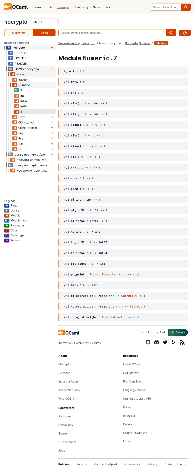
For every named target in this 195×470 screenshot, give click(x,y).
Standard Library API (137, 398)
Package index (68, 43)
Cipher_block (26, 122)
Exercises (129, 415)
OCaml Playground (135, 433)
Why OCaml (66, 398)
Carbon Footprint (105, 464)
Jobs (61, 450)
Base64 (23, 79)
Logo (126, 441)
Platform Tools (133, 381)
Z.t (82, 71)
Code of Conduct (176, 464)
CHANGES (21, 53)
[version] (44, 22)
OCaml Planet (67, 442)
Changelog (65, 364)
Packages (63, 7)
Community (81, 7)
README (20, 63)
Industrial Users (68, 381)
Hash (21, 117)
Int (22, 95)
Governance (132, 464)
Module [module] (161, 43)
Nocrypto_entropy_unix (31, 170)
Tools (48, 7)
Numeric (24, 85)
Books (127, 407)
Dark (161, 332)
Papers (127, 424)
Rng (20, 133)
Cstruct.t (129, 296)
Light (146, 332)
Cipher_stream (27, 128)
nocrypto (15, 22)
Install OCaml (131, 364)
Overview (18, 33)
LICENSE (20, 58)
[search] (186, 7)
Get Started (131, 373)
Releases (64, 373)
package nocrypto (16, 43)
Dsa (20, 144)
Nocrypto (22, 74)
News (96, 7)
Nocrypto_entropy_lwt (31, 160)
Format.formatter (103, 274)
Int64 (24, 106)
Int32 (23, 101)
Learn (37, 7)
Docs (44, 33)
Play (107, 7)
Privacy (152, 464)
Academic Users (69, 390)
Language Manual (134, 390)
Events (63, 433)
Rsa (20, 138)
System (178, 332)
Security (82, 464)
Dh (20, 149)
